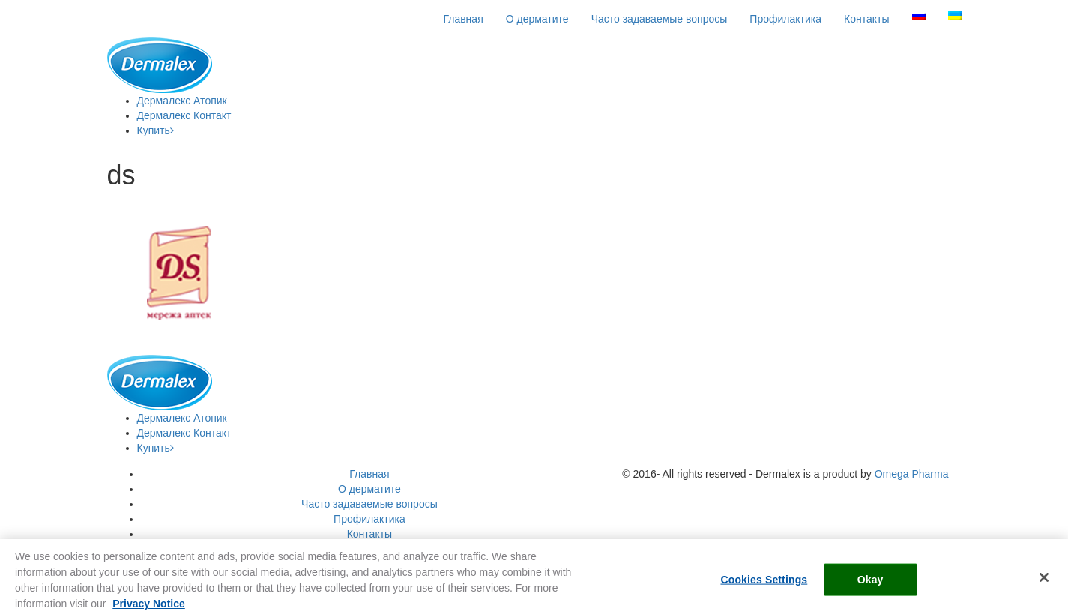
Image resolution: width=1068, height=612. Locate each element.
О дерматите (537, 19)
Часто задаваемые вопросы (659, 19)
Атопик (182, 100)
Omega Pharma (912, 474)
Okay (870, 584)
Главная (463, 19)
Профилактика (785, 19)
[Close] (1044, 581)
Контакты (866, 19)
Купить (155, 130)
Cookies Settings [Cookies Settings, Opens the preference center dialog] (763, 584)
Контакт (184, 116)
